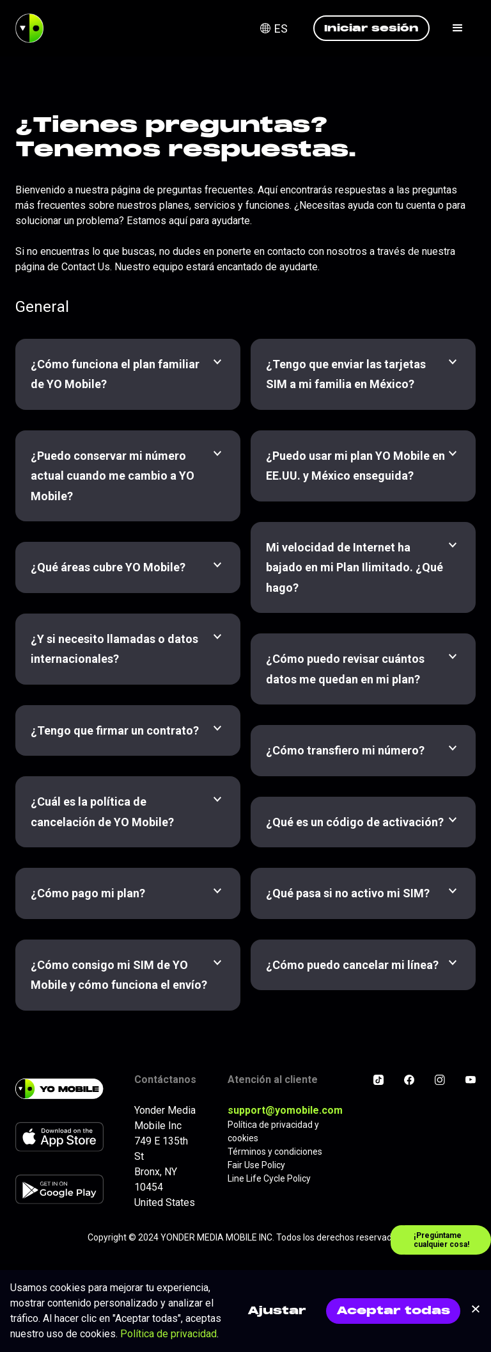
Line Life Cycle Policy (269, 1178)
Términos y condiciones (275, 1151)
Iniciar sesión (371, 28)
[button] (281, 28)
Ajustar (276, 1310)
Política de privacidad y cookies (273, 1131)
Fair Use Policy (256, 1165)
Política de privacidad (168, 1334)
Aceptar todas (393, 1310)
